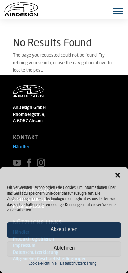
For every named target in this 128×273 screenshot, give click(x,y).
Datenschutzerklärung (78, 264)
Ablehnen (64, 248)
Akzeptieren (64, 229)
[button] (117, 175)
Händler (21, 147)
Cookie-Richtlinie (43, 264)
